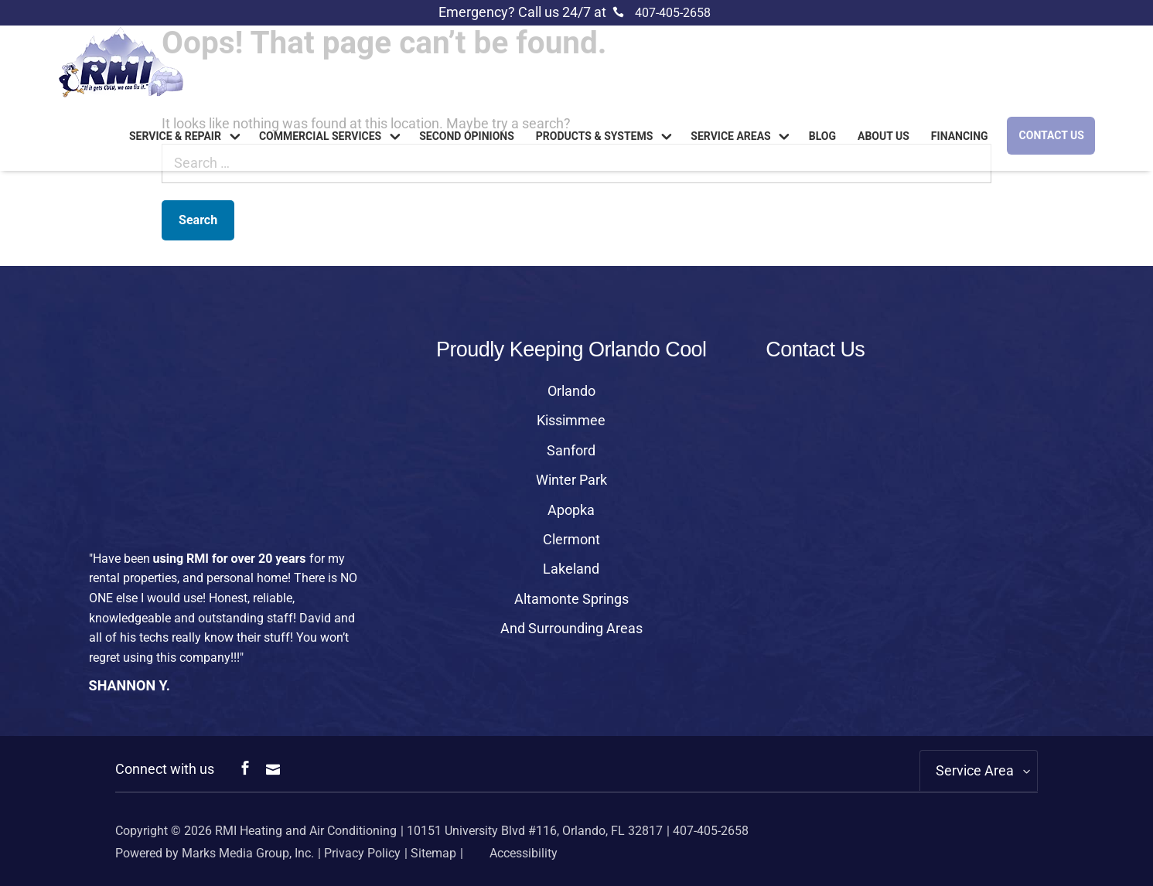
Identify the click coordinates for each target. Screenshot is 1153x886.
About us (883, 137)
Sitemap (433, 853)
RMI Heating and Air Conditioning (306, 830)
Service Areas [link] (730, 137)
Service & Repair (175, 137)
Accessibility (512, 853)
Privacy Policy (362, 853)
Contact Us (1051, 135)
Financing (959, 137)
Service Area (975, 770)
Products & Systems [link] (594, 137)
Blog (822, 137)
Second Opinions (466, 137)
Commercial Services (320, 137)
